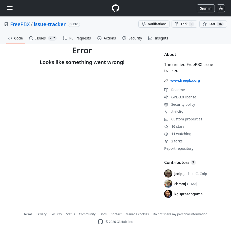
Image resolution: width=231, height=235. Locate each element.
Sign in (206, 8)
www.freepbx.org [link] (185, 80)
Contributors (180, 162)
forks (173, 141)
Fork (184, 24)
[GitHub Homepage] (100, 222)
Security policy (179, 104)
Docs (103, 214)
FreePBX (20, 24)
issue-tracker (50, 24)
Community (87, 214)
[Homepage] (116, 8)
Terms (28, 214)
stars (174, 126)
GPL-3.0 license (180, 97)
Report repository (178, 148)
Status (70, 214)
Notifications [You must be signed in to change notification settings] (154, 24)
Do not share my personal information (180, 214)
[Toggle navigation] (10, 8)
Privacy (41, 214)
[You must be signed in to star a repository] (213, 24)
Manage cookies (137, 214)
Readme (174, 89)
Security (56, 214)
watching (177, 133)
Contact (116, 214)
